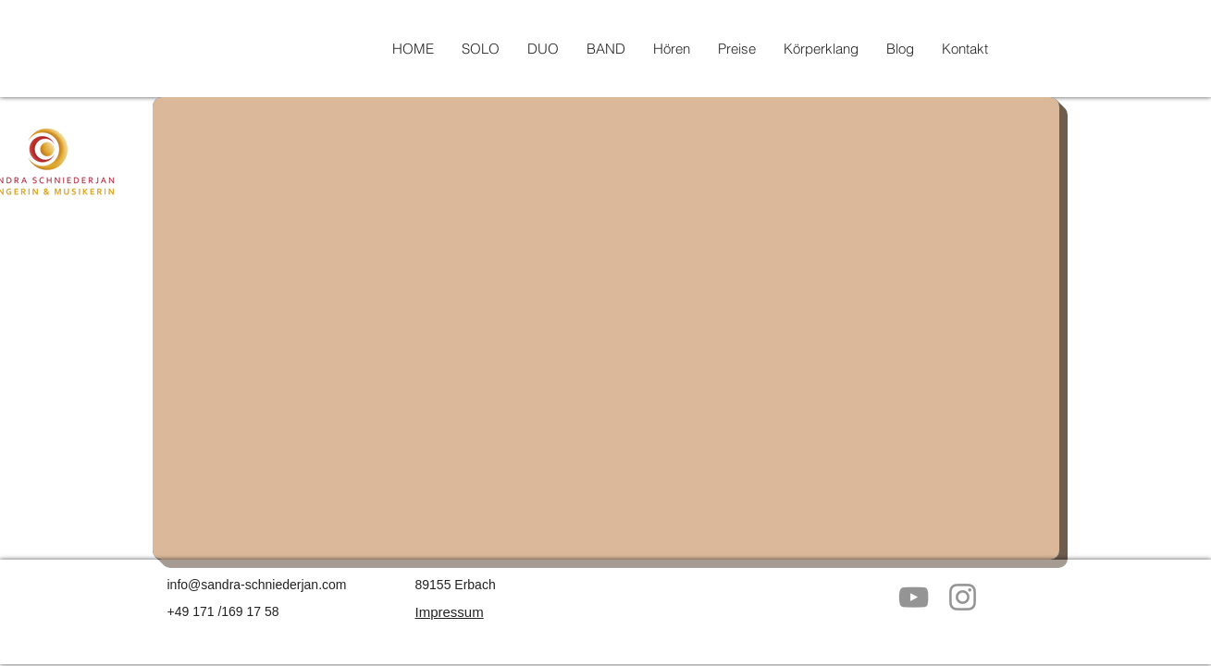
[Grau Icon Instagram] (963, 597)
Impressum (449, 612)
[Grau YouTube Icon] (914, 597)
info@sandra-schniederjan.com (257, 584)
